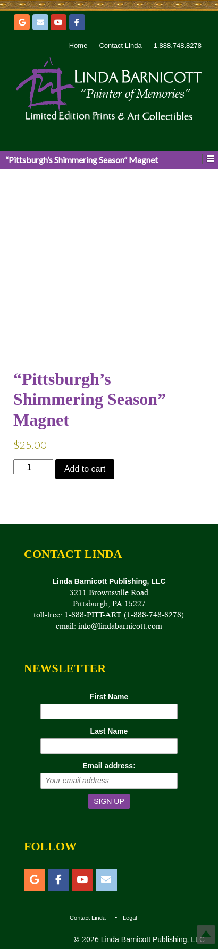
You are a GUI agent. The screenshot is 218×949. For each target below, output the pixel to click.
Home (78, 45)
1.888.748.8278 (178, 45)
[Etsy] (22, 22)
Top (206, 934)
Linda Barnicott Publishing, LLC (152, 939)
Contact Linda (120, 45)
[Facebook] (77, 22)
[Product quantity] (33, 466)
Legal (130, 917)
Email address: (109, 765)
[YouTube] (58, 22)
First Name (109, 696)
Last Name (109, 731)
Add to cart (84, 468)
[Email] (40, 22)
